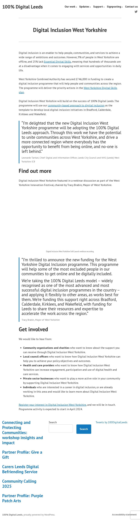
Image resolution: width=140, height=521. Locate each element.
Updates (84, 7)
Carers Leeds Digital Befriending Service (20, 469)
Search (53, 422)
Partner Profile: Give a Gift (22, 454)
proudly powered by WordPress (39, 514)
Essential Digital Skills (57, 61)
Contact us (131, 7)
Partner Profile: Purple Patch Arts (22, 498)
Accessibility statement (124, 514)
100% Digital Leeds (22, 7)
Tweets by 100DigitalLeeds (111, 422)
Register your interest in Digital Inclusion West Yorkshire (52, 405)
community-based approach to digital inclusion (76, 105)
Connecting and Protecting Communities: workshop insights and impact (22, 432)
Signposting (114, 7)
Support (98, 7)
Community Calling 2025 (19, 483)
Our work (70, 7)
